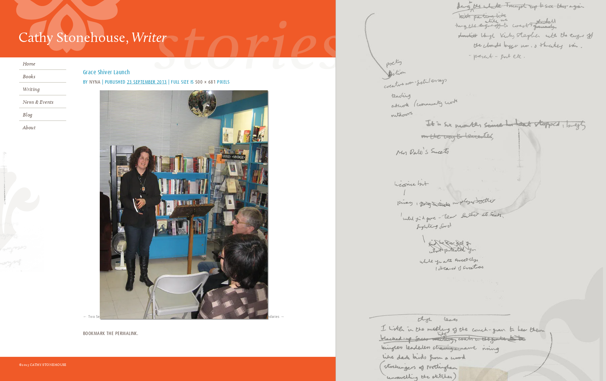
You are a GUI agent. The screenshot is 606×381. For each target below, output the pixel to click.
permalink (126, 333)
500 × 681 (205, 82)
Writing (31, 89)
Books (29, 77)
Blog (28, 115)
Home (29, 64)
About (29, 128)
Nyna (94, 82)
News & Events (38, 102)
